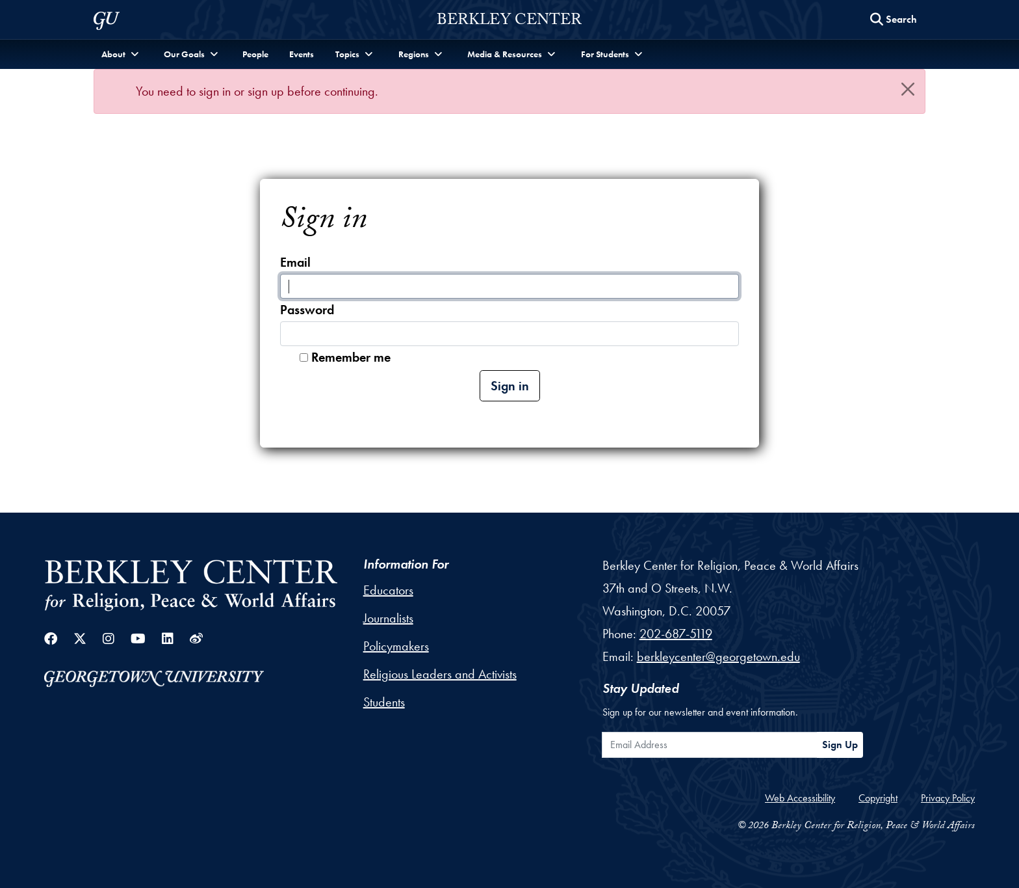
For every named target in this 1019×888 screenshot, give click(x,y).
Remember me (351, 357)
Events (301, 54)
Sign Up (840, 744)
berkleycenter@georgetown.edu (718, 656)
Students (384, 701)
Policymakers (396, 646)
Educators (388, 590)
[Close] (908, 89)
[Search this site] (893, 19)
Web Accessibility (800, 798)
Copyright (877, 798)
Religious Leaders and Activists (440, 674)
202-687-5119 (675, 633)
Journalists (388, 618)
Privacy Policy (948, 798)
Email (295, 262)
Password (307, 309)
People (255, 54)
